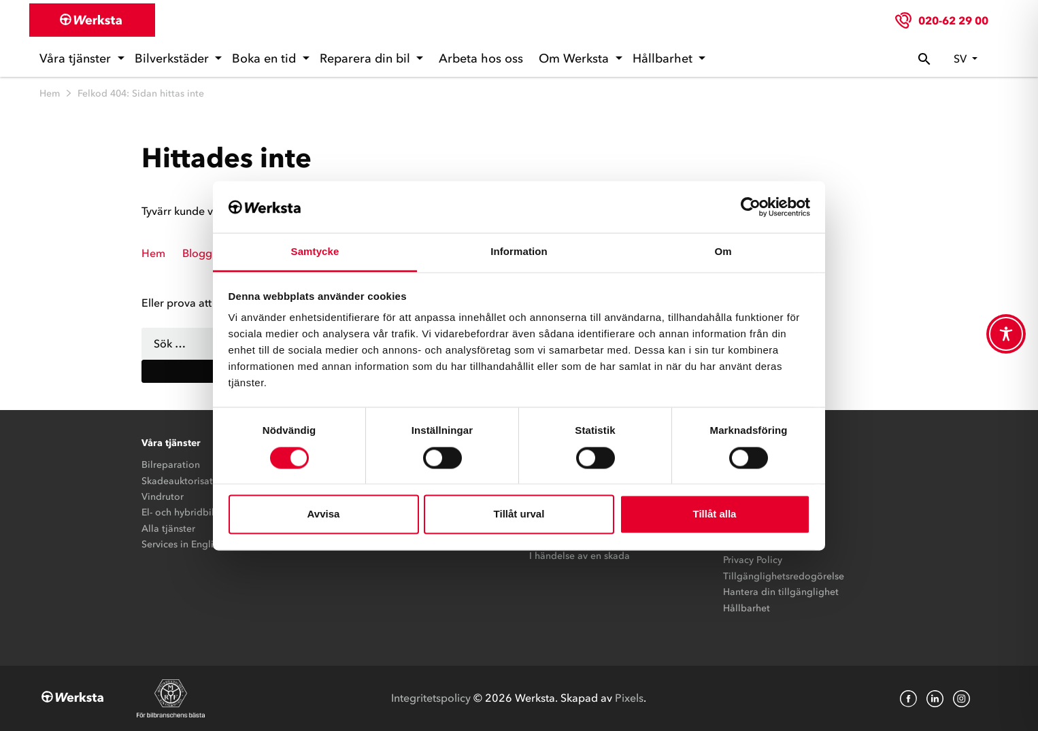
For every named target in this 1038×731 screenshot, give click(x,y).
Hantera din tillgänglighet (781, 592)
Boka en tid (265, 58)
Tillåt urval (519, 514)
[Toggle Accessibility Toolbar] (1006, 334)
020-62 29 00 (953, 20)
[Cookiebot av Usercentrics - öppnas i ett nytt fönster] (750, 207)
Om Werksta (575, 58)
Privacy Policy (752, 560)
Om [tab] (722, 252)
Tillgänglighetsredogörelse (783, 576)
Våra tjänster (76, 58)
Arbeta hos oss (481, 58)
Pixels (629, 697)
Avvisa (323, 514)
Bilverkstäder (173, 58)
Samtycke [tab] (315, 252)
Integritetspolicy (431, 697)
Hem (49, 93)
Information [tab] (519, 252)
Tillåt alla (715, 514)
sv (961, 58)
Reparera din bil (367, 58)
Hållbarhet (664, 58)
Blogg (197, 253)
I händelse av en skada (579, 556)
